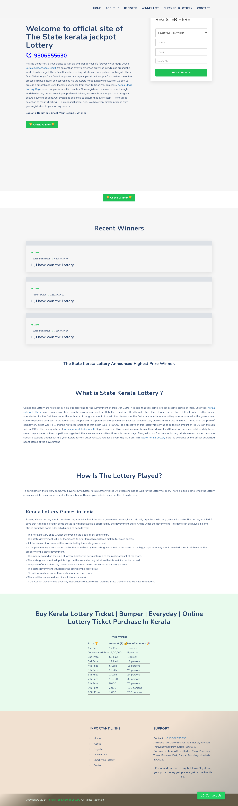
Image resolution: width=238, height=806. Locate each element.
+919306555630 (175, 738)
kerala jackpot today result (41, 68)
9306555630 (50, 55)
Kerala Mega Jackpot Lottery (64, 800)
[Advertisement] (79, 151)
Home (97, 8)
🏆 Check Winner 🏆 (42, 124)
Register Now (181, 72)
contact (203, 8)
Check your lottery (104, 760)
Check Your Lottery (178, 8)
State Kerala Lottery (153, 437)
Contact (98, 765)
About (97, 744)
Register (130, 8)
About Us (112, 8)
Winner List (150, 8)
